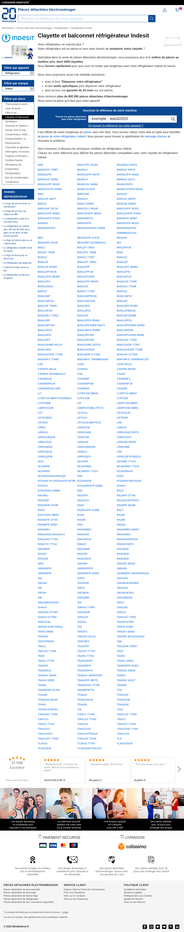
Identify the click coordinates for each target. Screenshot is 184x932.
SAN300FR (44, 568)
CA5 (40, 364)
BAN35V (43, 223)
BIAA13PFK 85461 (88, 320)
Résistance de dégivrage (13, 164)
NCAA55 (82, 461)
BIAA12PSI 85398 (48, 276)
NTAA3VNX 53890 (49, 490)
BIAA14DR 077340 (88, 354)
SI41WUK (83, 582)
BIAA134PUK (46, 300)
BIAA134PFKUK (87, 296)
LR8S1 (42, 427)
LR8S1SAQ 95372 (128, 432)
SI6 (40, 587)
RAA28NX (44, 548)
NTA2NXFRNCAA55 (129, 480)
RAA (80, 524)
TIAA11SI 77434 (127, 714)
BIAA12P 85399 (47, 266)
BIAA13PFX (45, 330)
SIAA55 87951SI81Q (50, 626)
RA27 (120, 509)
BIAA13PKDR (125, 330)
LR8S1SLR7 (124, 437)
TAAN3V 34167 (126, 680)
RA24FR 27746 (126, 495)
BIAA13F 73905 (47, 305)
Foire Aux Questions (74, 892)
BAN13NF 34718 (48, 208)
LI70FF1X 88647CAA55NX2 (55, 398)
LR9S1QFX (84, 456)
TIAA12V (82, 723)
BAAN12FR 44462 (128, 174)
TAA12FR (83, 646)
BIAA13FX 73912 (48, 315)
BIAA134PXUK (86, 300)
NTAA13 (43, 485)
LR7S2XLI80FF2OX (89, 422)
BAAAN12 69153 (127, 164)
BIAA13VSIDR (86, 349)
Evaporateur (12, 169)
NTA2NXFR (84, 480)
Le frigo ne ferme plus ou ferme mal (15, 257)
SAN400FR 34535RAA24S (133, 573)
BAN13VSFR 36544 (89, 213)
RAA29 (42, 553)
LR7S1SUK (124, 412)
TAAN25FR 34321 (128, 665)
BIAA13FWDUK (126, 310)
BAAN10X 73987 (48, 169)
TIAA (120, 709)
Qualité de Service (133, 899)
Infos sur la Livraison (74, 895)
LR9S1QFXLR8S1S (129, 456)
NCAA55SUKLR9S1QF (52, 475)
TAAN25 (43, 665)
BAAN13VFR (125, 184)
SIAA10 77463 (86, 607)
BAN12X (82, 198)
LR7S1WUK (45, 417)
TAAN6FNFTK (86, 689)
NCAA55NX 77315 (128, 466)
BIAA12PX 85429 (87, 281)
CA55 (80, 364)
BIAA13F (122, 300)
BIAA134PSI (124, 296)
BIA (119, 242)
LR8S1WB (123, 446)
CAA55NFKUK (46, 383)
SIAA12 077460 (47, 616)
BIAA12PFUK (85, 271)
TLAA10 (42, 743)
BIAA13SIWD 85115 (50, 344)
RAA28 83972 (125, 544)
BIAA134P (44, 296)
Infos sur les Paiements (76, 899)
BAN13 (42, 203)
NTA (79, 475)
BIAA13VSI (44, 349)
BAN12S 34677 (47, 198)
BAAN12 (82, 169)
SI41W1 (42, 582)
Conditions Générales (135, 889)
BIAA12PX (44, 281)
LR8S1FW (83, 427)
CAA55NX (83, 388)
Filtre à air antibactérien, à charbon (13, 112)
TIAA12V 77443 (126, 723)
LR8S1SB (83, 437)
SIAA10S (122, 607)
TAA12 (42, 646)
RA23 (120, 490)
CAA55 (121, 373)
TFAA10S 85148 (48, 699)
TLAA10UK (44, 748)
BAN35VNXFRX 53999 (91, 227)
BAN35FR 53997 (127, 218)
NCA (40, 461)
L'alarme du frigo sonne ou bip (16, 269)
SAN (40, 563)
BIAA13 (42, 291)
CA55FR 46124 (47, 368)
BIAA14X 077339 (127, 354)
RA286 (121, 519)
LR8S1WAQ (45, 446)
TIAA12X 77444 (86, 738)
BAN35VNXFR (46, 227)
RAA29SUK (84, 558)
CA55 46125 (124, 364)
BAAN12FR (45, 174)
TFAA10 (82, 694)
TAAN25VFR (85, 670)
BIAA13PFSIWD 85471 (91, 325)
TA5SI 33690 (45, 631)
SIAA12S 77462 (126, 616)
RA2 (79, 490)
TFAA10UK (123, 699)
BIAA (120, 252)
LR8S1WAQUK (86, 446)
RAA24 (121, 524)
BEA (40, 237)
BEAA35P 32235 (48, 242)
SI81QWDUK (125, 597)
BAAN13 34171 (126, 179)
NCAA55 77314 (126, 461)
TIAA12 (121, 719)
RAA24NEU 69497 (128, 529)
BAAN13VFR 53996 (50, 189)
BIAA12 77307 (86, 257)
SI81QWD (83, 597)
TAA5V (121, 655)
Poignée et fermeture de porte (17, 156)
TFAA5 (42, 704)
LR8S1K (122, 427)
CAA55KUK (45, 378)
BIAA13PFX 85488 (88, 330)
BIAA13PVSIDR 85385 (130, 334)
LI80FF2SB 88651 (128, 407)
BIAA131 (122, 291)
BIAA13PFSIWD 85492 (131, 325)
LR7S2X (43, 422)
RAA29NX (123, 553)
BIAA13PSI (44, 334)
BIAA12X (82, 286)
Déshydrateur (12, 173)
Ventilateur (11, 121)
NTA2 (120, 475)
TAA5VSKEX (85, 660)
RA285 (81, 519)
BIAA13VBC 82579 (88, 344)
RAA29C (82, 553)
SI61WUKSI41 (125, 592)
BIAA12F (43, 261)
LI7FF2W (122, 398)
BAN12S (122, 193)
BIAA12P (122, 261)
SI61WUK (83, 592)
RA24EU (43, 495)
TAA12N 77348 (47, 650)
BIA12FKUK (124, 247)
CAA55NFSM (85, 383)
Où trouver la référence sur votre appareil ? (115, 125)
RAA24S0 (83, 534)
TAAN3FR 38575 (87, 680)
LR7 (40, 412)
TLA (119, 738)
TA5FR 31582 (125, 626)
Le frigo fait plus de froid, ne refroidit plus (17, 205)
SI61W (42, 592)
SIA (79, 602)
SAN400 (122, 568)
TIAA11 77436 (86, 714)
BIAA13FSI (84, 310)
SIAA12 (121, 612)
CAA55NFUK (125, 383)
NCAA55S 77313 (87, 471)
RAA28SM (83, 548)
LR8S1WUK (45, 451)
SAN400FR (44, 573)
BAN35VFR (84, 223)
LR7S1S (82, 412)
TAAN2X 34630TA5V (89, 675)
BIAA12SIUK (45, 286)
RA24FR (82, 495)
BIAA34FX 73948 (48, 359)
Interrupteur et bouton (17, 151)
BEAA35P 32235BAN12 (91, 242)
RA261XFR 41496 (88, 509)
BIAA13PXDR (85, 339)
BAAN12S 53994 (48, 179)
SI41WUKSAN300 (128, 582)
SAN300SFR (85, 568)
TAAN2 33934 (125, 660)
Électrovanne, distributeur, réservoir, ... (17, 143)
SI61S (81, 587)
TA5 (79, 626)
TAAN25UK (44, 670)
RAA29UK (123, 558)
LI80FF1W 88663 (127, 402)
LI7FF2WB (44, 402)
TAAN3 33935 (46, 680)
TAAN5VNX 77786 (88, 685)
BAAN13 (82, 179)
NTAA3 (121, 485)
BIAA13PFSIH (46, 325)
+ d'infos (64, 912)
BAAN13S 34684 (87, 184)
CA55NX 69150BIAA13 (52, 373)
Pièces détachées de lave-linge (20, 892)
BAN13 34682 (85, 203)
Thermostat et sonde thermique (16, 104)
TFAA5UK (123, 704)
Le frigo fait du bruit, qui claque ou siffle (15, 213)
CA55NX (82, 368)
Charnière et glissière (17, 147)
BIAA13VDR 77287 (128, 344)
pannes (8, 57)
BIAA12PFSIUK (47, 271)
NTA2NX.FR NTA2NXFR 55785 (56, 480)
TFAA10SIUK (85, 699)
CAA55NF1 (123, 378)
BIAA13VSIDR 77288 (129, 349)
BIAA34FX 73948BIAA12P (133, 359)
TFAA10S (122, 694)
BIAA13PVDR (85, 334)
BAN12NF (83, 193)
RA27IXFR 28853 (48, 514)
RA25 (80, 505)
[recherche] (151, 18)
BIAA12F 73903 (86, 261)
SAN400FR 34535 (88, 573)
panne (88, 132)
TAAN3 (121, 675)
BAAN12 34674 (126, 169)
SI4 (40, 578)
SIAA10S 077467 (48, 612)
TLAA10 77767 (86, 743)
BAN (40, 193)
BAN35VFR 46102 (128, 223)
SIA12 (120, 602)
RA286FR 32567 (48, 524)
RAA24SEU (124, 534)
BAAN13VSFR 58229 (129, 189)
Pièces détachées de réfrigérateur (21, 899)
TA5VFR (43, 636)
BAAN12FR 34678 (88, 174)
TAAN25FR (84, 665)
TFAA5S (82, 704)
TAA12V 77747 (86, 650)
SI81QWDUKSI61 (48, 602)
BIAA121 (122, 257)
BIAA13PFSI (124, 320)
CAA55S (122, 388)
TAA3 (120, 650)
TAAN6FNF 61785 (49, 689)
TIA (79, 709)
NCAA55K (44, 466)
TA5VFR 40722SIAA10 (130, 636)
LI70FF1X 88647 (127, 393)
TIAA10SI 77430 (48, 714)
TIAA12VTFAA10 (87, 733)
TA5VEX (82, 631)
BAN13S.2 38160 (87, 208)
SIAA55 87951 (125, 621)
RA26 (41, 509)
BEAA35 (122, 237)
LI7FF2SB (83, 398)
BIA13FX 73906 (86, 252)
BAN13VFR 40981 (49, 213)
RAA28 (81, 544)
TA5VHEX (83, 641)
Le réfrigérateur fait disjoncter (18, 263)
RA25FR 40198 (126, 505)
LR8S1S (43, 432)
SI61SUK (122, 587)
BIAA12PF (83, 266)
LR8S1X (82, 451)
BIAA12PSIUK (86, 276)
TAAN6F (122, 685)
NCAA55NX (84, 466)
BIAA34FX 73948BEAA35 (92, 359)
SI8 (40, 597)
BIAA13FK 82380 (127, 305)
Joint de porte (12, 108)
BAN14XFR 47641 (49, 218)
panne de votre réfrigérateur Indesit (63, 136)
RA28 (80, 514)
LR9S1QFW (45, 456)
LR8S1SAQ (84, 432)
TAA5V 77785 (46, 660)
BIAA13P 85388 (126, 315)
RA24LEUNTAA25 (128, 500)
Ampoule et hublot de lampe (17, 125)
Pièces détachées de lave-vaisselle (22, 889)
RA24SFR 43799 (48, 505)
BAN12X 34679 (126, 198)
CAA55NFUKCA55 (49, 388)
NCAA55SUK (125, 471)
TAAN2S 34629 (126, 670)
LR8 (119, 422)
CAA (80, 373)
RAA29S (43, 558)
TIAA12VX (123, 733)
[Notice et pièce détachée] (9, 15)
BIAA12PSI (123, 271)
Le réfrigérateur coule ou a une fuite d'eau (16, 220)
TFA (119, 689)
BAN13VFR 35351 (128, 208)
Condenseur (12, 182)
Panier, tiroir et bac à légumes (16, 130)
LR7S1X (82, 417)
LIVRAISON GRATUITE (15, 2)
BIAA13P (82, 315)
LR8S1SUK (45, 441)
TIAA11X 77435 (86, 719)
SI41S (81, 578)
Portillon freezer (14, 160)
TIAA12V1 (44, 728)
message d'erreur (156, 136)
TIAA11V (43, 719)
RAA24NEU (84, 529)
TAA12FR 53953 (127, 646)
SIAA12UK (44, 621)
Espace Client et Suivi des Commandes (84, 889)
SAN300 (82, 563)
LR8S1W (82, 441)
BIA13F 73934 (46, 252)
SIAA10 (42, 607)
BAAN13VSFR (86, 189)
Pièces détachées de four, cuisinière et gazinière (29, 902)
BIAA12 (42, 257)
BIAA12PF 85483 (127, 266)
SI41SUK (122, 578)
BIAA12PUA (124, 276)
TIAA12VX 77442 (48, 738)
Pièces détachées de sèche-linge (21, 895)
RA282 (121, 514)
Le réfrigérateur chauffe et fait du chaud (18, 249)
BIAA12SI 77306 (127, 281)
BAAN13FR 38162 (49, 184)
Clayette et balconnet (17, 117)
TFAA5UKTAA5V (48, 709)
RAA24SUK (84, 539)
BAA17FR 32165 (87, 164)
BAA (40, 164)
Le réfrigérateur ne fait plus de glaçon (16, 276)
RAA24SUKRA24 (127, 539)
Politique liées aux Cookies (138, 895)
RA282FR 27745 (48, 519)
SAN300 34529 (126, 563)
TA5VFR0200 (46, 641)
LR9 (119, 451)
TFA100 (42, 694)
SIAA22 (81, 621)
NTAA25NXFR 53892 (90, 485)
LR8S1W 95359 (126, 441)
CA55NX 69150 (126, 368)
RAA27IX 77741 (47, 544)
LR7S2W (122, 417)
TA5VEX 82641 (126, 631)
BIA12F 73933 (86, 247)
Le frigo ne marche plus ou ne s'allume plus (18, 242)
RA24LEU (83, 500)
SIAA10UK (83, 612)
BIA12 (41, 247)
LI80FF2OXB (46, 407)
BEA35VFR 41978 (88, 237)
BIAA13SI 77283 (127, 339)
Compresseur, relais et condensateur (17, 134)
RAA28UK (123, 548)
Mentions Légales (133, 892)
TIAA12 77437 (46, 723)
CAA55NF (83, 378)
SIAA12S (82, 616)
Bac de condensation (17, 177)
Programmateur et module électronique (16, 138)
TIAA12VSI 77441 (127, 728)
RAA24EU (44, 529)
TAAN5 (42, 685)
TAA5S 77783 (85, 655)
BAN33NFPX (85, 218)
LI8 (79, 402)
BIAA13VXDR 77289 (50, 354)
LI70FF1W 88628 (87, 393)
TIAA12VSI (84, 728)
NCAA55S (44, 471)
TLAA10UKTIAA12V (89, 748)
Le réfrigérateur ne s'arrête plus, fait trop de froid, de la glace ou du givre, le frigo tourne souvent (17, 231)
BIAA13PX (44, 339)
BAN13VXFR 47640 (129, 213)
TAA (119, 641)
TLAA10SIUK (125, 743)
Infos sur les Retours (134, 902)
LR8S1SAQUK (46, 437)
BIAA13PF (44, 320)
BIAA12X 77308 (126, 286)
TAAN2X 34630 (47, 675)
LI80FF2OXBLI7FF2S (90, 407)
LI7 (40, 393)
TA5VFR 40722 (86, 636)
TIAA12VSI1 (45, 733)
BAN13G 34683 (126, 203)
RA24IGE (43, 500)
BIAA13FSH (45, 310)
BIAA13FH (83, 305)
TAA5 (41, 655)
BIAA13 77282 (86, 291)
